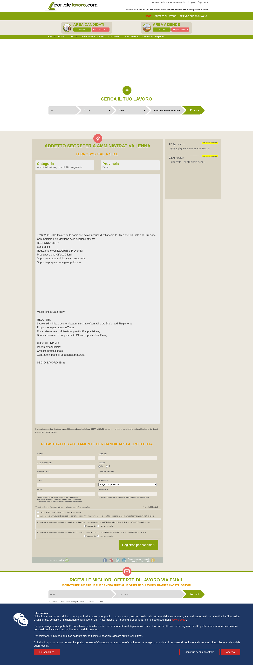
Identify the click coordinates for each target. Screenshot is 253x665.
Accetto (230, 652)
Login (191, 2)
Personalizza (46, 652)
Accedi (82, 29)
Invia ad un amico (56, 560)
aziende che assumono (193, 16)
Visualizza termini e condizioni (78, 507)
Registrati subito (100, 29)
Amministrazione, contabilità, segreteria (59, 167)
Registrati (202, 2)
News (148, 16)
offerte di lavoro (165, 16)
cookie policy (178, 619)
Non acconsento (104, 526)
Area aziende (177, 2)
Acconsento (90, 526)
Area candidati (160, 2)
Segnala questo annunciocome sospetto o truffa (139, 560)
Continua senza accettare (199, 652)
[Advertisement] (126, 64)
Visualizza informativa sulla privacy (49, 507)
